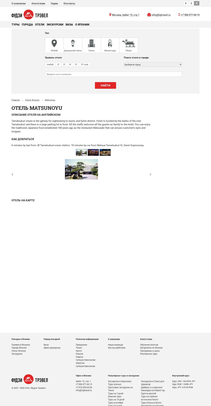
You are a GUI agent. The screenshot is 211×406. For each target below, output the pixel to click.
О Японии (82, 24)
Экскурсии (55, 24)
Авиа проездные (52, 347)
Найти (105, 85)
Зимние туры (114, 396)
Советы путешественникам (85, 358)
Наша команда (115, 344)
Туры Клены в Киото (151, 402)
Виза (69, 24)
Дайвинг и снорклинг (152, 387)
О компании (19, 3)
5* (76, 64)
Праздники (81, 344)
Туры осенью (114, 384)
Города (27, 24)
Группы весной (148, 393)
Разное (79, 354)
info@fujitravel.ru (161, 14)
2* (58, 64)
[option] (81, 152)
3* (64, 64)
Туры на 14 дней (116, 399)
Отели (39, 24)
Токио (79, 347)
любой (50, 64)
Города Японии (19, 347)
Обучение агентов (149, 344)
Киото (79, 351)
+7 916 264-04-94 (84, 387)
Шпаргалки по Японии (151, 347)
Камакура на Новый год (153, 390)
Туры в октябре (115, 402)
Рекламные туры (148, 354)
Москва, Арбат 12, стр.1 (125, 14)
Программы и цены (150, 351)
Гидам (54, 3)
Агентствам (38, 3)
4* (70, 64)
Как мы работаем (116, 347)
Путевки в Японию (21, 344)
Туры (15, 24)
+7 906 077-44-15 (190, 14)
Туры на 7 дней (115, 393)
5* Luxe (84, 64)
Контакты (69, 3)
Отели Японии (19, 351)
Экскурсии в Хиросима (119, 381)
